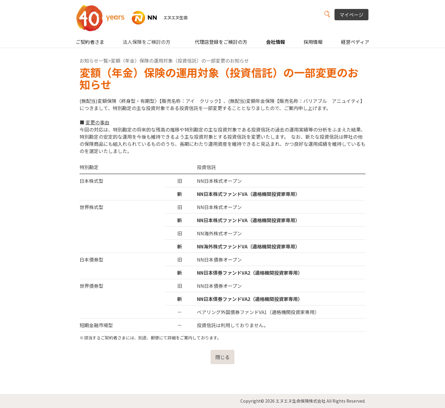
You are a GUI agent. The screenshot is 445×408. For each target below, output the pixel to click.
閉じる (222, 357)
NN (136, 18)
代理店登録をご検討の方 (221, 41)
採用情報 (313, 41)
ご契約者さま (90, 41)
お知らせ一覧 (94, 60)
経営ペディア (355, 41)
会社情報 (275, 41)
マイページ (351, 14)
